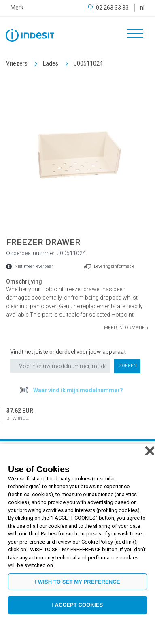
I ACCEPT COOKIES (77, 605)
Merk (17, 7)
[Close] (149, 450)
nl (142, 7)
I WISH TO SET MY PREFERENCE (77, 582)
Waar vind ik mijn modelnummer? (77, 390)
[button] (126, 328)
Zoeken (128, 365)
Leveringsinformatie (114, 266)
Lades (50, 63)
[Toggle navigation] (132, 35)
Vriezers (17, 63)
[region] (77, 532)
